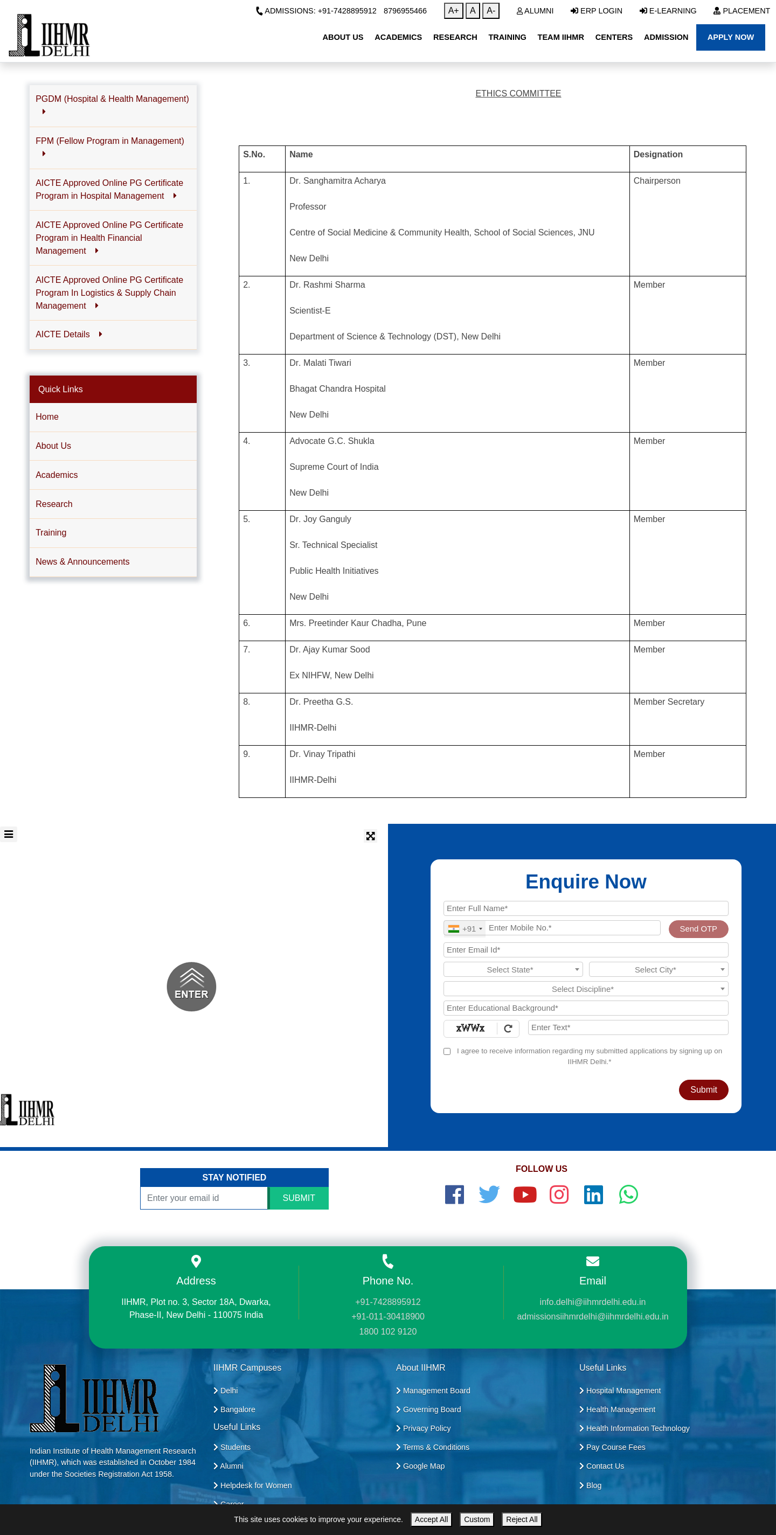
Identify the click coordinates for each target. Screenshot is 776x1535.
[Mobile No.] (552, 927)
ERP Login (596, 10)
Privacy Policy (423, 1428)
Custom (477, 1519)
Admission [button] (666, 37)
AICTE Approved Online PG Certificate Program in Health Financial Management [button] (109, 237)
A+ (453, 10)
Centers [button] (614, 37)
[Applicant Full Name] (586, 908)
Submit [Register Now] (703, 1089)
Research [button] (455, 37)
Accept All (431, 1519)
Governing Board (428, 1409)
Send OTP (698, 929)
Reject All (521, 1519)
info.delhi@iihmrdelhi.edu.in (593, 1302)
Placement (741, 10)
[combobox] (465, 929)
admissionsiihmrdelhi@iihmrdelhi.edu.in (592, 1316)
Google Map (420, 1466)
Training (51, 532)
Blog (590, 1485)
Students (232, 1447)
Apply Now (731, 37)
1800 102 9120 (388, 1331)
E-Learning (668, 10)
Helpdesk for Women (252, 1485)
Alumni (535, 10)
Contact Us (601, 1466)
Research (54, 504)
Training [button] (507, 37)
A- (491, 10)
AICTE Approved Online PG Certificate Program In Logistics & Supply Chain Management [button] (109, 292)
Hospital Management (620, 1390)
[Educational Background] (586, 1008)
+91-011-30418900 (388, 1316)
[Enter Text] (628, 1027)
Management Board (433, 1390)
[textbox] (513, 969)
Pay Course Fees (612, 1447)
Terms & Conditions (432, 1447)
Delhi (225, 1390)
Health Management (617, 1409)
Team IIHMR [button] (561, 37)
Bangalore (234, 1409)
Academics (57, 475)
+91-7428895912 (387, 1302)
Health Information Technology (634, 1428)
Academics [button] (398, 37)
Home (47, 416)
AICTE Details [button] (69, 334)
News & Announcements (82, 561)
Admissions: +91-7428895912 (316, 10)
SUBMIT (299, 1198)
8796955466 (405, 10)
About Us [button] (342, 37)
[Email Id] (586, 949)
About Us (53, 445)
